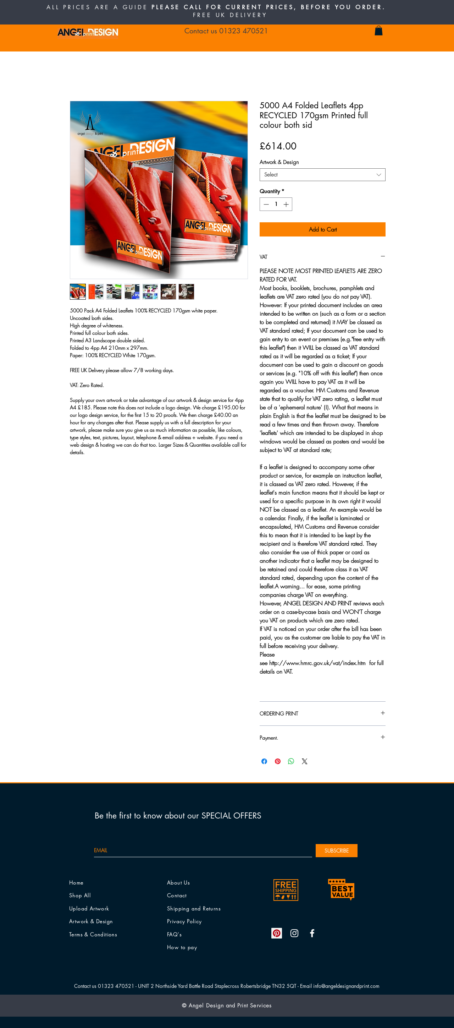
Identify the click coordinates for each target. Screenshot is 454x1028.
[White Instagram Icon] (294, 933)
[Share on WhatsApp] (291, 761)
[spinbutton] (276, 204)
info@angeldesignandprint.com (346, 986)
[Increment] (287, 204)
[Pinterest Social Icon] (276, 933)
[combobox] (323, 174)
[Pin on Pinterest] (277, 761)
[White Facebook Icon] (312, 933)
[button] (379, 30)
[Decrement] (265, 204)
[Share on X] (304, 761)
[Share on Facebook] (264, 761)
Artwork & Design (279, 162)
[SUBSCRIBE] (337, 850)
